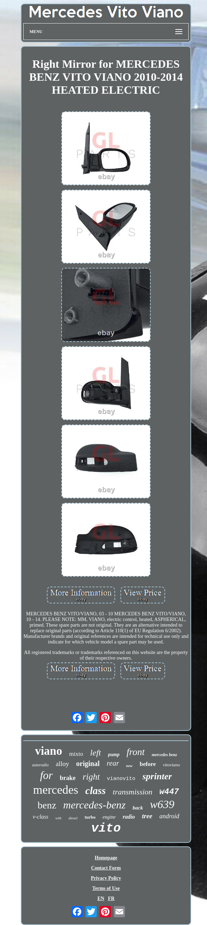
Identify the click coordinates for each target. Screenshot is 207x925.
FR (111, 898)
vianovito (121, 779)
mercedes (55, 789)
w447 (169, 792)
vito (106, 828)
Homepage (106, 857)
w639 (162, 804)
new (129, 766)
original (88, 763)
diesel (73, 818)
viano (48, 751)
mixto (76, 754)
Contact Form (106, 868)
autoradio (40, 764)
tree (147, 816)
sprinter (157, 776)
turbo (89, 817)
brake (68, 777)
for (46, 775)
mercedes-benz (94, 805)
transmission (132, 791)
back (138, 808)
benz (47, 805)
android (169, 816)
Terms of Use (106, 888)
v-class (40, 817)
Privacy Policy (106, 878)
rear (113, 763)
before (148, 764)
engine (108, 817)
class (95, 790)
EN (101, 898)
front (135, 752)
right (91, 776)
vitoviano (171, 764)
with (58, 818)
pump (114, 754)
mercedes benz (164, 754)
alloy (62, 763)
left (95, 752)
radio (129, 817)
